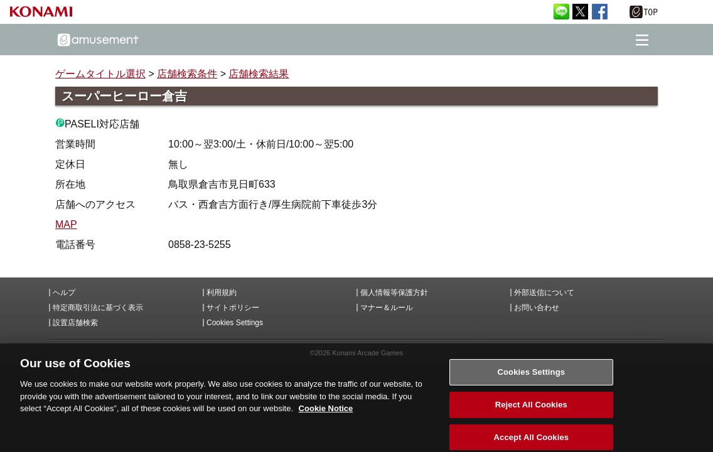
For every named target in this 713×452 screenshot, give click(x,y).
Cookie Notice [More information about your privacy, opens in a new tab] (326, 414)
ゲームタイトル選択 (100, 73)
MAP (66, 224)
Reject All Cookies (531, 410)
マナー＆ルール (386, 307)
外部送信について (544, 292)
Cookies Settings (234, 322)
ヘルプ (64, 292)
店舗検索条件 (187, 73)
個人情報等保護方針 (394, 292)
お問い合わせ (536, 307)
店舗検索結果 (258, 73)
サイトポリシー (232, 307)
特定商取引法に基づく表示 (98, 307)
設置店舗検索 (75, 322)
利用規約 (221, 292)
